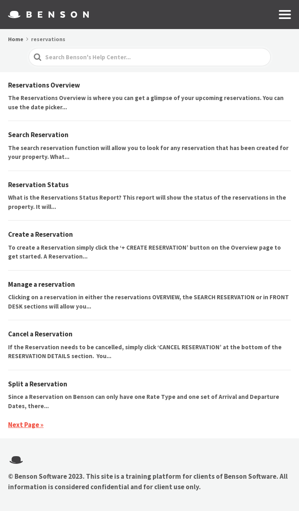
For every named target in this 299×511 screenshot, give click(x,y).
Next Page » (26, 424)
